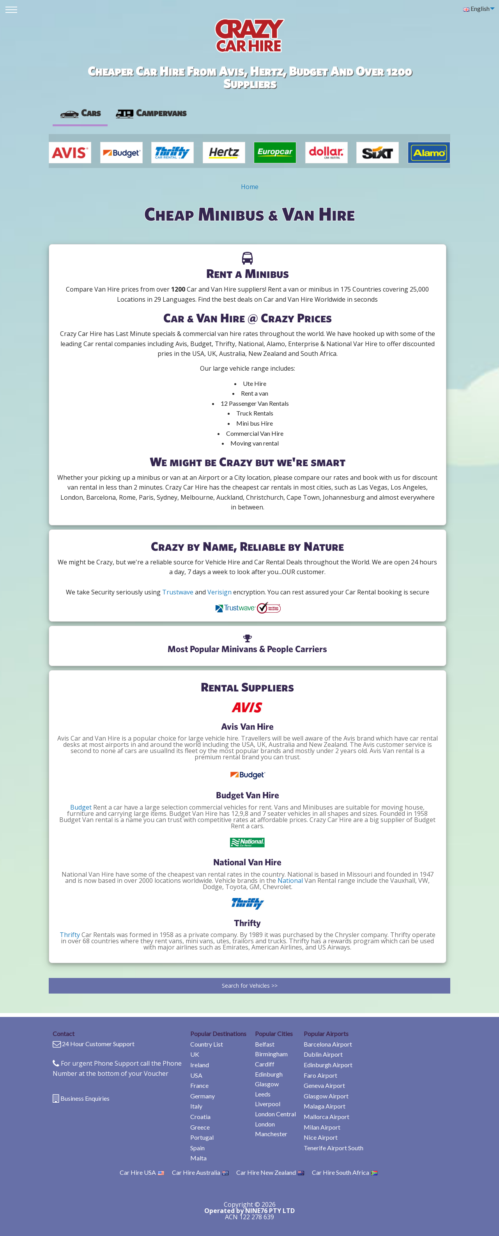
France (199, 1085)
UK (194, 1054)
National (290, 880)
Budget (81, 807)
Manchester (271, 1133)
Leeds (263, 1094)
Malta (198, 1158)
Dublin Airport (323, 1054)
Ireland (199, 1064)
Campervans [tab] (150, 112)
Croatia (200, 1116)
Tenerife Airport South (333, 1147)
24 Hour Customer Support (98, 1043)
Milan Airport (322, 1127)
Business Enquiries (85, 1098)
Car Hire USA (142, 1172)
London (265, 1124)
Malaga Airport (324, 1106)
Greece (200, 1127)
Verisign (219, 592)
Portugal (202, 1137)
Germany (202, 1096)
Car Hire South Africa (344, 1172)
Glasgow (267, 1083)
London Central (275, 1114)
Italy (196, 1106)
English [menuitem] (476, 8)
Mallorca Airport (326, 1116)
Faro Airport (320, 1075)
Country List (206, 1044)
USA (196, 1075)
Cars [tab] (80, 112)
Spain (197, 1147)
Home (249, 186)
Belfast (264, 1044)
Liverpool (267, 1103)
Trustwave (177, 592)
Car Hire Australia (200, 1172)
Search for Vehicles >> (250, 985)
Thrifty (70, 934)
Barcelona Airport (328, 1044)
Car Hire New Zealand (270, 1172)
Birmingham (271, 1053)
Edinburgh (269, 1074)
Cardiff (264, 1064)
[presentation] (150, 113)
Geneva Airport (324, 1085)
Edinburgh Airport (328, 1064)
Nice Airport (321, 1137)
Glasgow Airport (326, 1096)
